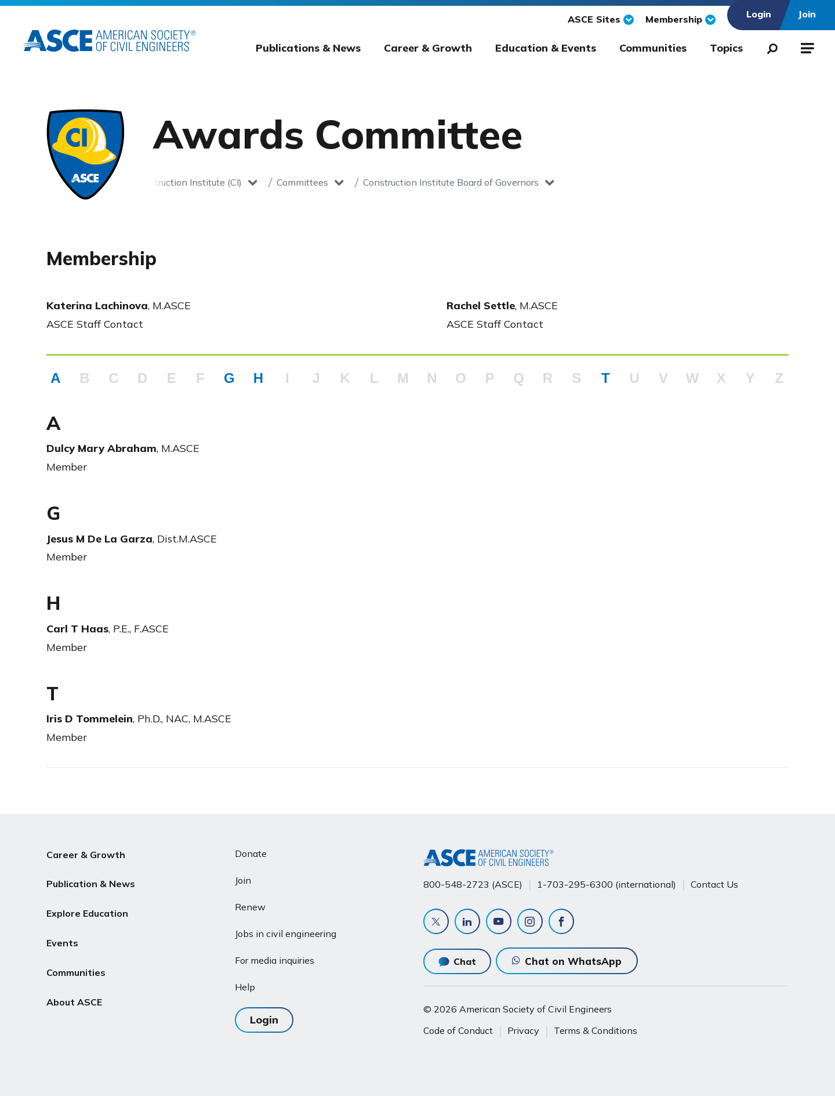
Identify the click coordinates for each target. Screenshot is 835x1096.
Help (245, 987)
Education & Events (545, 48)
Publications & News (308, 48)
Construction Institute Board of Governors (354, 182)
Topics (726, 48)
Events (62, 937)
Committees (205, 182)
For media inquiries (274, 960)
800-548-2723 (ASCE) (472, 883)
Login (264, 1019)
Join (243, 880)
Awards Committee (518, 182)
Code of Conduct (458, 1030)
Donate (251, 853)
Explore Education (87, 909)
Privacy (523, 1030)
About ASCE (74, 993)
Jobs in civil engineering (285, 933)
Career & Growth (428, 48)
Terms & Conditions (595, 1030)
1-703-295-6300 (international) (606, 883)
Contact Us (714, 883)
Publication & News (90, 881)
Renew (250, 907)
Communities (653, 48)
